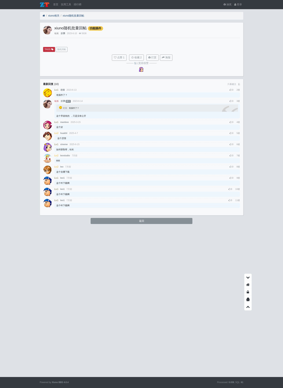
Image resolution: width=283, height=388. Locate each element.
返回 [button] (141, 368)
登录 (238, 4)
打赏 (152, 205)
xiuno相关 (53, 15)
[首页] (44, 16)
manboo (64, 270)
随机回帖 (61, 197)
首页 (55, 4)
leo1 (62, 326)
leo (61, 314)
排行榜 (77, 4)
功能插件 (95, 28)
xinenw (64, 292)
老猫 (62, 237)
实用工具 (66, 4)
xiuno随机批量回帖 (73, 15)
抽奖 (228, 4)
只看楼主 (231, 232)
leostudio (65, 303)
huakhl (63, 281)
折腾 (63, 33)
